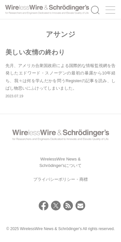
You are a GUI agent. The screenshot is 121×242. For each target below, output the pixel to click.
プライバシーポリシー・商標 (60, 179)
